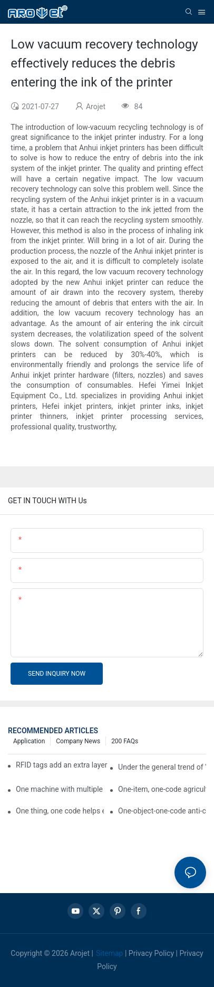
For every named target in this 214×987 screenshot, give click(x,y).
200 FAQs (124, 741)
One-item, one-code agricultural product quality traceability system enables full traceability (162, 789)
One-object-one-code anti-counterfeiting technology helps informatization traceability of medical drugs (162, 811)
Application (29, 741)
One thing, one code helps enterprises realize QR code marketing (60, 811)
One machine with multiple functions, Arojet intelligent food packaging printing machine (60, 789)
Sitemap (109, 953)
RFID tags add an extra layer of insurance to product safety (62, 765)
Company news (78, 741)
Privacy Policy (151, 953)
